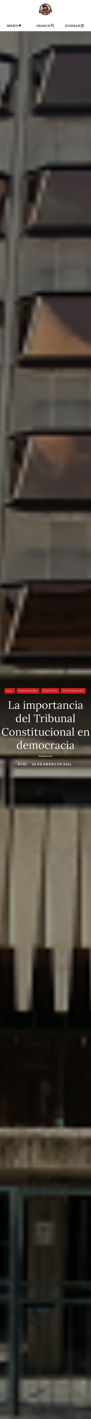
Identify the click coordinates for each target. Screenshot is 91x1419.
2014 (9, 690)
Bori (22, 764)
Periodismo (28, 690)
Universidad (73, 690)
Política (50, 690)
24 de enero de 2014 (51, 764)
